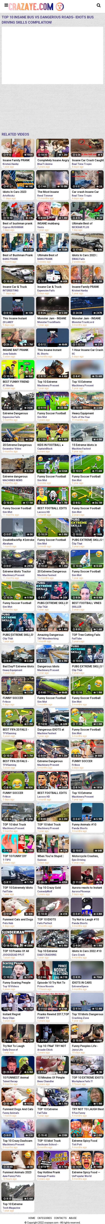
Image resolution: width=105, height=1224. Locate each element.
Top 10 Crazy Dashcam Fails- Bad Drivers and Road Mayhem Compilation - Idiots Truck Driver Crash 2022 (18, 1141)
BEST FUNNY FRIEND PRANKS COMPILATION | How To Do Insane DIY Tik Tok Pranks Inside (18, 382)
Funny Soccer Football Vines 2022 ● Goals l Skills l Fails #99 (17, 509)
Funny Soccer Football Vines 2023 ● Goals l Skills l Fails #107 (51, 540)
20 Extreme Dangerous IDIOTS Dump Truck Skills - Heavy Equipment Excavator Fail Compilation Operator (52, 572)
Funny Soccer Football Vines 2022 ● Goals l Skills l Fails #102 (17, 603)
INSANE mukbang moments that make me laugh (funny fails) (52, 224)
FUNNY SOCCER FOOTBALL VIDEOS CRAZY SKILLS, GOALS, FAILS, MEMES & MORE (17, 698)
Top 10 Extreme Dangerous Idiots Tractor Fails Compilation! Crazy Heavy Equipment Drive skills (51, 382)
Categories (44, 1218)
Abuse (73, 1218)
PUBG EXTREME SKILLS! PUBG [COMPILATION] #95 (52, 603)
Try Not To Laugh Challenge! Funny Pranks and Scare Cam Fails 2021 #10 (18, 1046)
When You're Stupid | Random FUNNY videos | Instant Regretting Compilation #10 (52, 856)
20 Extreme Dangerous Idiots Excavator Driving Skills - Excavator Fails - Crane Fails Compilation (18, 445)
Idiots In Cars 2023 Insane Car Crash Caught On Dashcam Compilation (19, 192)
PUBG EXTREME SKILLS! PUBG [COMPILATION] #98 (18, 635)
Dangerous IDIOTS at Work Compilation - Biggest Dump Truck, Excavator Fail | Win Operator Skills (50, 730)
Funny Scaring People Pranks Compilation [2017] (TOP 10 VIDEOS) (18, 983)
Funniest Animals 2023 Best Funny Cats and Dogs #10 (17, 1173)
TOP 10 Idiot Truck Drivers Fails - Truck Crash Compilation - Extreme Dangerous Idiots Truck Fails (15, 825)
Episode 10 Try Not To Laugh (51, 983)
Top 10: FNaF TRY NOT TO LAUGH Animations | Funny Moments (52, 1046)
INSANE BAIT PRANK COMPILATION (15, 350)
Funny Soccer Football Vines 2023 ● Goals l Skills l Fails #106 (51, 698)
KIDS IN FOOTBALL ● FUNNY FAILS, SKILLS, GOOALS (51, 445)
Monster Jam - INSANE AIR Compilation (51, 319)
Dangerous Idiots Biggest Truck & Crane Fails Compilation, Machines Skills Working (53, 667)
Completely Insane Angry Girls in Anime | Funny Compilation (53, 161)
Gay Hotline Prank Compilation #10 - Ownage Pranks (48, 1173)
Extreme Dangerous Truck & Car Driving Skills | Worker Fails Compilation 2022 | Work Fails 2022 (18, 414)
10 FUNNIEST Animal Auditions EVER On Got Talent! (17, 1078)
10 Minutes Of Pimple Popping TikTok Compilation (51, 1078)
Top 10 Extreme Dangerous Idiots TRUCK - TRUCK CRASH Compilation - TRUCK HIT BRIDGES (53, 951)
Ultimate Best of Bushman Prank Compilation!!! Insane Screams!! (50, 256)
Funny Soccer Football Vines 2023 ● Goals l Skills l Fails (51, 477)
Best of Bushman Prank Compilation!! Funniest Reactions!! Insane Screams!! (18, 256)
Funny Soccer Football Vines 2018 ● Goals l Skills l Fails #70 (51, 414)
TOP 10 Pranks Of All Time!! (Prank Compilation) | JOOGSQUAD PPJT (16, 951)
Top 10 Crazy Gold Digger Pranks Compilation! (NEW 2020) (53, 888)
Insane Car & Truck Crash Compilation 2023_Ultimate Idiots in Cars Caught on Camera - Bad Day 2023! (18, 287)
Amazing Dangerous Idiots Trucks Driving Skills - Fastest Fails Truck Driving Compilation (50, 635)
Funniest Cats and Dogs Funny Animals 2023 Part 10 (18, 920)
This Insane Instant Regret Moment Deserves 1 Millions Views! (50, 350)
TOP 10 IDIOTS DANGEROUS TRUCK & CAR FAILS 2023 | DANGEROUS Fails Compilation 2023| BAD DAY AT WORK (51, 920)
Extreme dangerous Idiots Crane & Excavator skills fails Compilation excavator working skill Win (18, 477)
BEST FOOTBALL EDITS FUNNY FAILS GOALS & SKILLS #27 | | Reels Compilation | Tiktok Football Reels (52, 793)
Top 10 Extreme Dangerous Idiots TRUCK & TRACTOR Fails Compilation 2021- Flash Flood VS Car (18, 1204)
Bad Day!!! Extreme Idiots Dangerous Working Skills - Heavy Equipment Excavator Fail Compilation (18, 667)
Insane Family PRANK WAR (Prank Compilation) (16, 161)
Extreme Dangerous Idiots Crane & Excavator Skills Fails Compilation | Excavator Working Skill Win (53, 762)
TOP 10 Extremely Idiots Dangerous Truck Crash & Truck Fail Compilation (18, 888)
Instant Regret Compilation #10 (13, 1015)
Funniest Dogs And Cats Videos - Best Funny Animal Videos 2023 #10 (18, 1110)
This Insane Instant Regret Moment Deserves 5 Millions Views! (15, 319)
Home (31, 1218)
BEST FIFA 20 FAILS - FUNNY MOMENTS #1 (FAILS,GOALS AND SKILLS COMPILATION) (17, 762)
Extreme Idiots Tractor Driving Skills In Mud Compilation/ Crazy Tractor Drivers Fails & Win (17, 572)
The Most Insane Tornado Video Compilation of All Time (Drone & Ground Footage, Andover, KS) (52, 192)
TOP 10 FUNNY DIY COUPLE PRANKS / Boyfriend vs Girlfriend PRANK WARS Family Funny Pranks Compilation (17, 856)
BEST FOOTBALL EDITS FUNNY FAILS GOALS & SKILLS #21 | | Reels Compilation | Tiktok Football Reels (52, 509)
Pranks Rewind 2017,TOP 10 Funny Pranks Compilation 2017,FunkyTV (53, 1015)
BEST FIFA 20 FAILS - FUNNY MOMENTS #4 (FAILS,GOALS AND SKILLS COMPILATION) (17, 730)
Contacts (60, 1218)
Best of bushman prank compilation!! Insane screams (17, 224)
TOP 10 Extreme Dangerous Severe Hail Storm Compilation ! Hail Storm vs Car (52, 1110)
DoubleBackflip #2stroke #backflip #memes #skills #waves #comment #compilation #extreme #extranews (18, 540)
